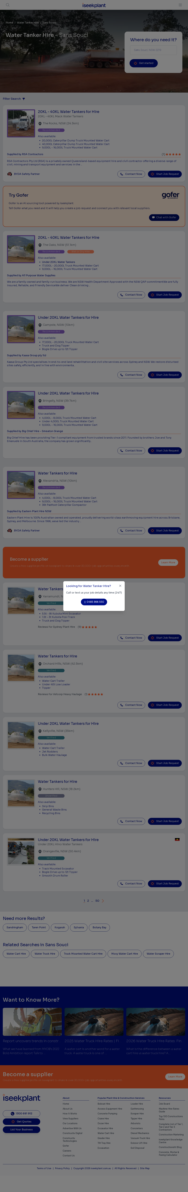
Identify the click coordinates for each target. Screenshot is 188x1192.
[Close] (120, 586)
